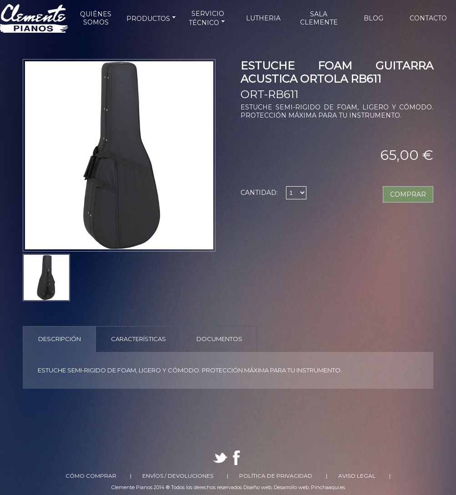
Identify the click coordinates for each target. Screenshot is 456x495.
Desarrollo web (291, 487)
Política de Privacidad (275, 475)
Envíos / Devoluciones (177, 475)
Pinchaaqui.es (328, 487)
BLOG (373, 18)
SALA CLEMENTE (319, 18)
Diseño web (257, 487)
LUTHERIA (263, 18)
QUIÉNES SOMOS (95, 18)
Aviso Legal (357, 475)
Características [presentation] (138, 338)
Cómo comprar (90, 475)
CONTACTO (428, 18)
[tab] (59, 339)
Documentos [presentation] (219, 338)
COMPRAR (408, 194)
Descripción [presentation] (59, 338)
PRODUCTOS (151, 19)
